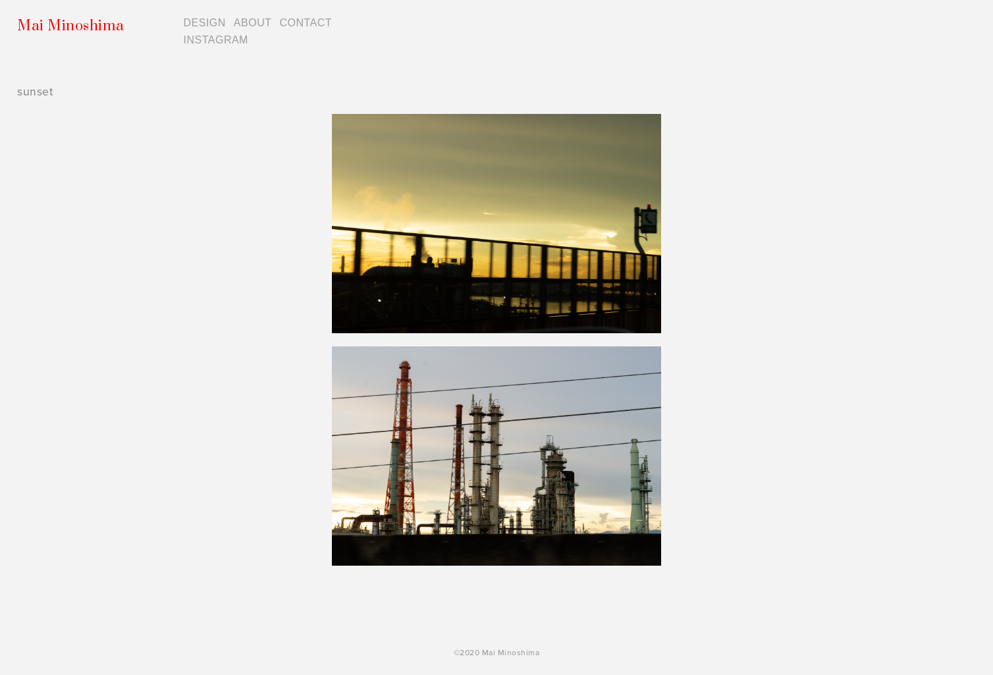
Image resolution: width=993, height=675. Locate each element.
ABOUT (253, 22)
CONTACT (305, 22)
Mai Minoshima (70, 26)
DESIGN (205, 22)
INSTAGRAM (216, 39)
